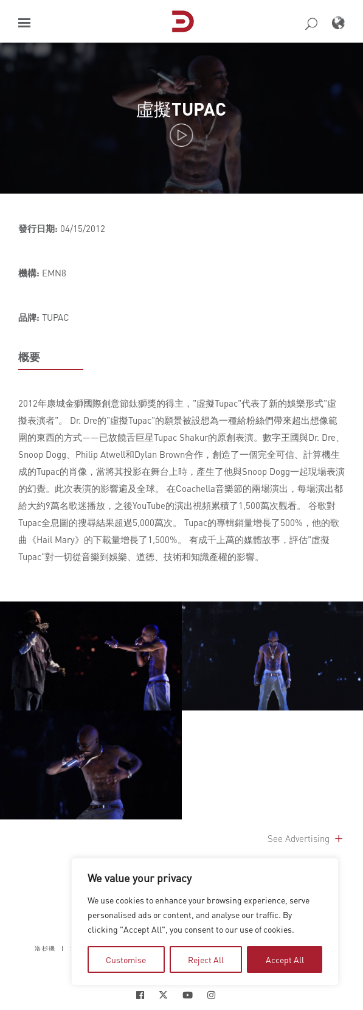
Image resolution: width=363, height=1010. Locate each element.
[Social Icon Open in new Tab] (140, 995)
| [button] (62, 947)
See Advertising (306, 838)
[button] (24, 22)
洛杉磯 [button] (45, 947)
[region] (205, 922)
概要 (29, 356)
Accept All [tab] (285, 959)
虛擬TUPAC (181, 108)
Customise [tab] (126, 959)
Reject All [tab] (206, 959)
